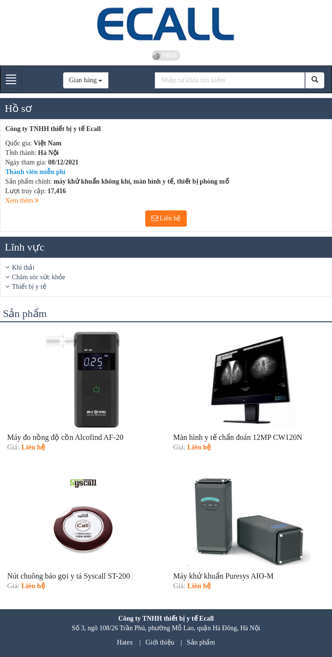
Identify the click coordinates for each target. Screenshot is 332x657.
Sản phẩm (201, 642)
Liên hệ (166, 218)
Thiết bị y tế (29, 286)
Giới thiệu (160, 642)
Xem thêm (22, 200)
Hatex (125, 642)
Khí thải (23, 267)
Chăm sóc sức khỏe (38, 277)
